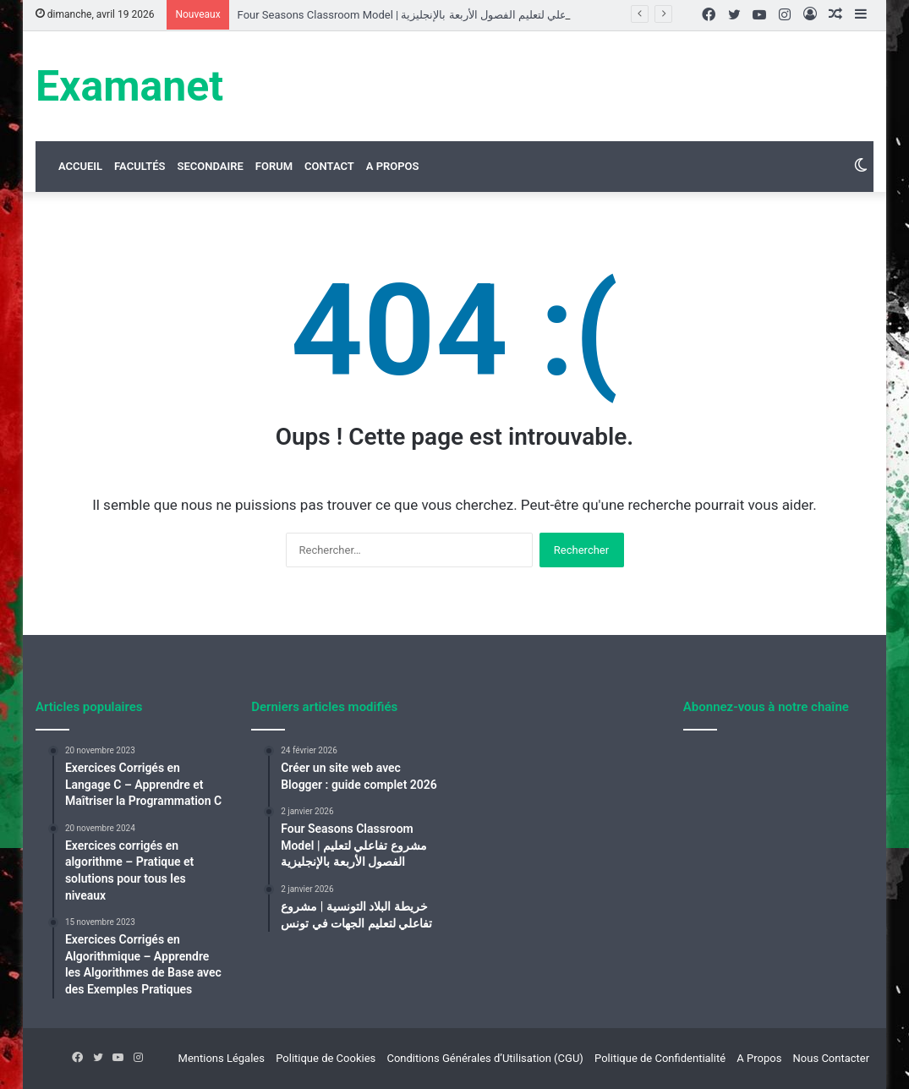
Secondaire (210, 166)
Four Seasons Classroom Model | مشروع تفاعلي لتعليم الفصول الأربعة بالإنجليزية (427, 14)
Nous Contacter (831, 1058)
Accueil (80, 166)
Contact (329, 166)
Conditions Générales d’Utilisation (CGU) (484, 1058)
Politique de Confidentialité (660, 1058)
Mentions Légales (221, 1058)
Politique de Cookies (325, 1058)
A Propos (392, 166)
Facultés (139, 166)
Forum (274, 166)
